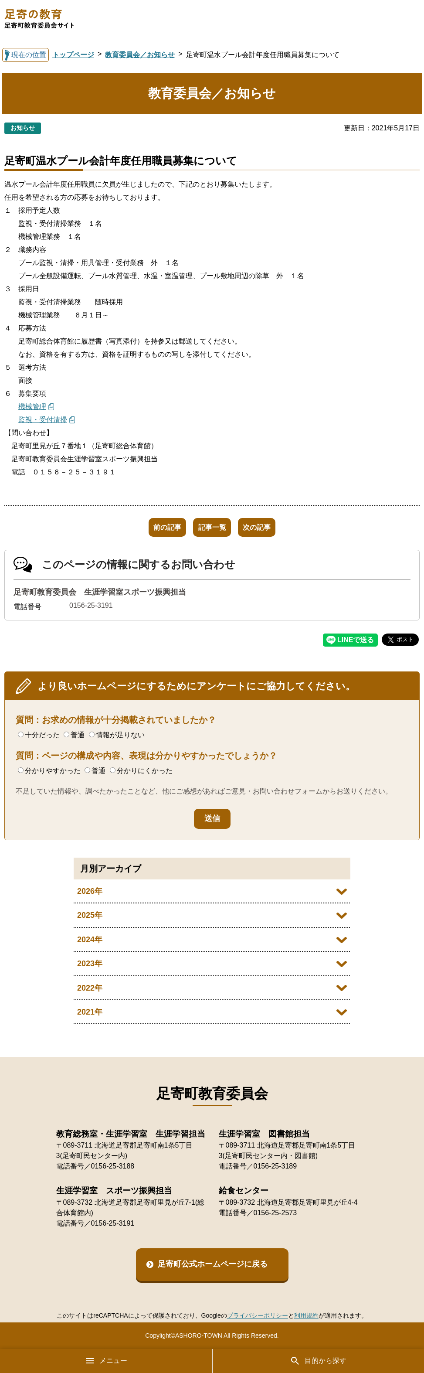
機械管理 (32, 406)
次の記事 (268, 527)
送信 (212, 818)
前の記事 (156, 527)
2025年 (89, 915)
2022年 (89, 988)
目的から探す (318, 1361)
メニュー (106, 1361)
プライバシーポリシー (257, 1315)
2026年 (89, 891)
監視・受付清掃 (42, 419)
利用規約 (306, 1315)
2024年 (89, 939)
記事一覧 (212, 527)
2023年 (89, 963)
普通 (74, 735)
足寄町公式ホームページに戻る (213, 1264)
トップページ (73, 54)
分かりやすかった (49, 770)
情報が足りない (117, 735)
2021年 (89, 1012)
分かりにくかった (141, 770)
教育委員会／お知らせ (140, 54)
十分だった (39, 735)
